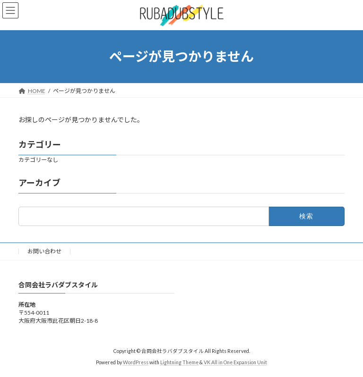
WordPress (135, 362)
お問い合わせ (44, 251)
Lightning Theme (179, 362)
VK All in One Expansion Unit (235, 362)
